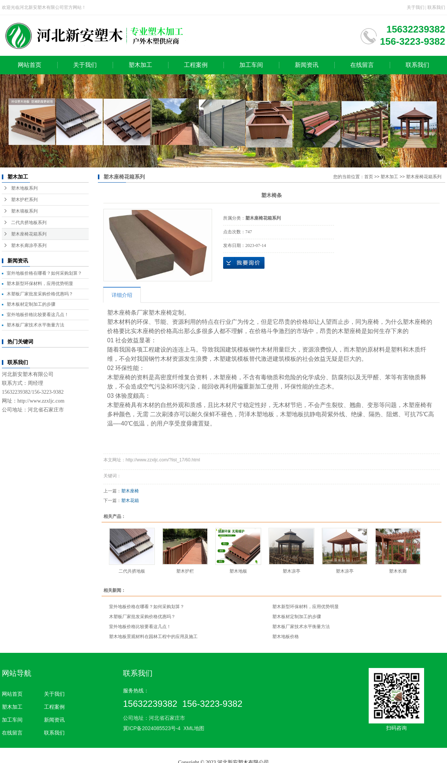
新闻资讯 (306, 65)
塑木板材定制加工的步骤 (31, 304)
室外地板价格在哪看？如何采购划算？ (44, 273)
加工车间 (251, 65)
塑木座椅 (130, 491)
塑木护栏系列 (24, 199)
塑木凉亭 (291, 571)
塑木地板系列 (24, 188)
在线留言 (362, 65)
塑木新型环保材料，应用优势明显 (40, 283)
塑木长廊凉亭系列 (29, 245)
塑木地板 (238, 571)
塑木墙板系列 (24, 211)
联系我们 (436, 7)
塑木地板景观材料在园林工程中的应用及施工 (153, 636)
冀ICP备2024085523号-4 (152, 728)
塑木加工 (140, 65)
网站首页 (29, 65)
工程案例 (196, 65)
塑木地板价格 (285, 636)
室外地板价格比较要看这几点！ (38, 314)
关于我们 (415, 7)
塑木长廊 (398, 571)
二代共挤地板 (132, 571)
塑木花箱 (130, 500)
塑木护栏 (185, 571)
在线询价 (244, 263)
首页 (368, 176)
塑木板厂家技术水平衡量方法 (35, 325)
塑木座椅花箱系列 (29, 234)
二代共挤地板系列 (29, 222)
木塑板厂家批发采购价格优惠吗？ (40, 293)
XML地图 (193, 728)
